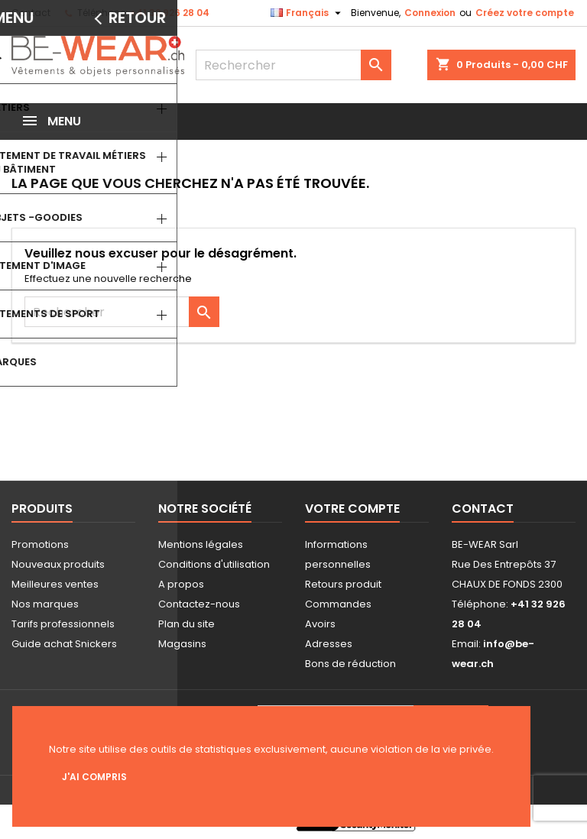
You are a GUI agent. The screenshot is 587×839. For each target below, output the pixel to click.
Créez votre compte (524, 12)
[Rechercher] (293, 65)
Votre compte (352, 508)
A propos (181, 584)
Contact (30, 12)
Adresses (328, 644)
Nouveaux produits (58, 564)
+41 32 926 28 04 (169, 12)
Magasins (182, 644)
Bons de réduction (350, 663)
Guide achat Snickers (64, 644)
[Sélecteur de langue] (308, 13)
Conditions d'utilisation (214, 564)
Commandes (338, 604)
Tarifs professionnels (63, 624)
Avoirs (320, 624)
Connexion (430, 12)
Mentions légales (200, 544)
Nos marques (45, 604)
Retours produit (343, 584)
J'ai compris (94, 776)
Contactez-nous (199, 604)
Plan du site (186, 624)
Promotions (40, 544)
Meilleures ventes (55, 584)
